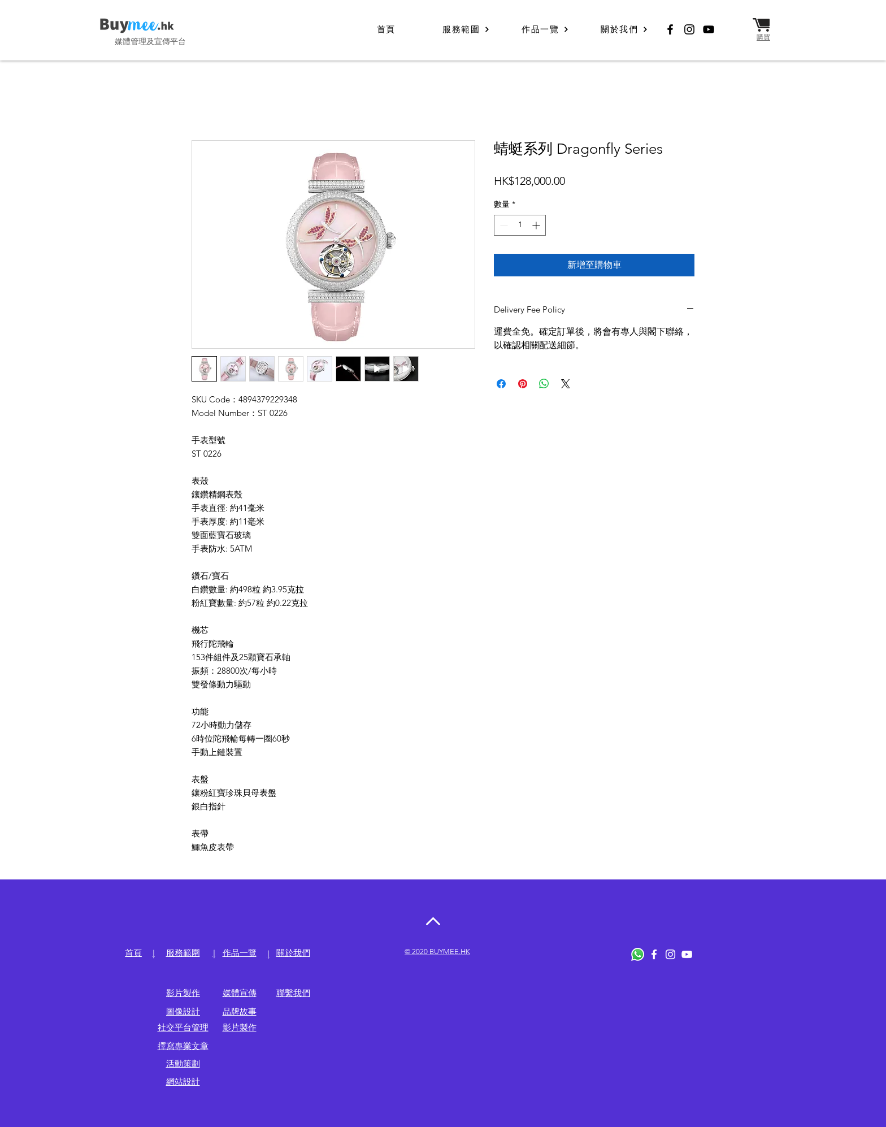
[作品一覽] (545, 29)
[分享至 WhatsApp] (544, 384)
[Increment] (537, 225)
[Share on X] (565, 384)
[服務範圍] (466, 29)
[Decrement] (503, 225)
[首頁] (387, 29)
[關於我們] (624, 29)
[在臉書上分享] (501, 384)
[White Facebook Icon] (654, 954)
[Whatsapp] (637, 954)
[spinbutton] (520, 225)
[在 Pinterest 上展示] (522, 384)
